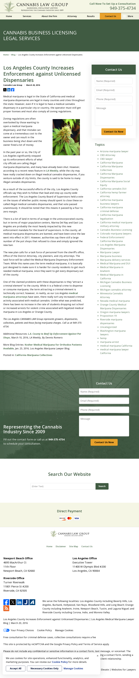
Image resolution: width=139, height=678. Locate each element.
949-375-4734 (123, 8)
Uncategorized (108, 327)
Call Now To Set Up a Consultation (113, 3)
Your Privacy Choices (18, 630)
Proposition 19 (108, 315)
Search (102, 486)
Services (27, 16)
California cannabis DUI (113, 188)
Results (91, 16)
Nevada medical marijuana (115, 300)
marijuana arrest (109, 341)
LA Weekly (52, 170)
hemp (103, 338)
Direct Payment (69, 511)
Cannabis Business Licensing (116, 229)
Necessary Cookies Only (44, 668)
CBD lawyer (106, 158)
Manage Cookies (64, 630)
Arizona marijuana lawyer (114, 151)
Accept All (15, 668)
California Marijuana (111, 162)
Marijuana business (111, 256)
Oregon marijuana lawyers (115, 312)
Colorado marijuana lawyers (115, 233)
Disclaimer (61, 546)
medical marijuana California (116, 345)
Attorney (72, 16)
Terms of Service (92, 644)
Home (9, 16)
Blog (13, 54)
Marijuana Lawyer (110, 252)
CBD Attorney (107, 155)
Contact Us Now (113, 131)
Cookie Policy (44, 630)
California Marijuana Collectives (33, 355)
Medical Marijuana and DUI (115, 263)
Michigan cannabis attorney (115, 289)
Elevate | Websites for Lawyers (114, 669)
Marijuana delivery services (115, 259)
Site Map (73, 546)
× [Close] (98, 655)
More (130, 16)
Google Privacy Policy (66, 644)
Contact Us (110, 16)
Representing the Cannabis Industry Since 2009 (32, 429)
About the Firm (49, 16)
